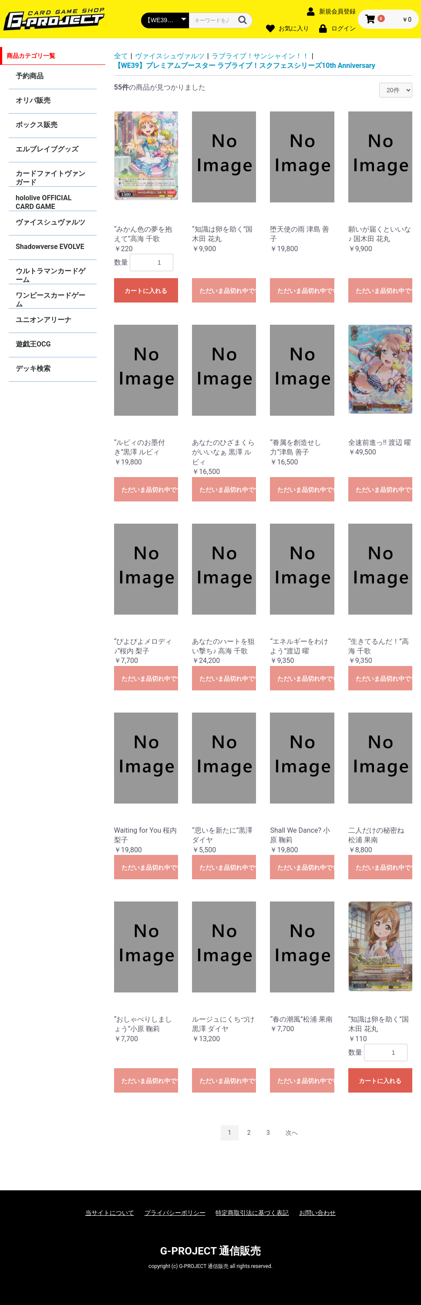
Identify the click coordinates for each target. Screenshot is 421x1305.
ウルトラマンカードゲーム (50, 275)
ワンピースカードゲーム (50, 299)
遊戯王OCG (33, 344)
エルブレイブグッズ (47, 149)
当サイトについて (109, 1212)
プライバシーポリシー (175, 1212)
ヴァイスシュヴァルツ (50, 222)
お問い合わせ (317, 1212)
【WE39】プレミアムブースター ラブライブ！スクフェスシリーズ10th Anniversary (244, 65)
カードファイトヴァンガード (50, 177)
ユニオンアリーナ (43, 320)
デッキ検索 (33, 368)
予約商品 (30, 76)
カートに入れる (146, 290)
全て (121, 56)
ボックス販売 (36, 125)
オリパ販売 (33, 100)
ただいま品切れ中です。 (227, 290)
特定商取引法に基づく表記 (252, 1212)
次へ (292, 1132)
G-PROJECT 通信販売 (210, 1251)
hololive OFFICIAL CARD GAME (43, 202)
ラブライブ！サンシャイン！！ (260, 56)
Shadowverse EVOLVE (50, 246)
